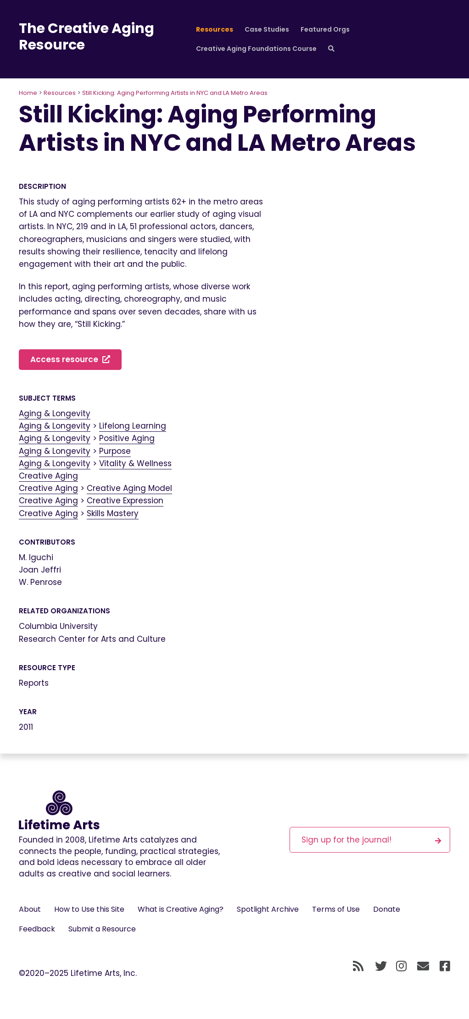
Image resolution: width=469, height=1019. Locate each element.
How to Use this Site (89, 909)
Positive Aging (127, 438)
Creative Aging (48, 475)
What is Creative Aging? (180, 909)
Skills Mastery (113, 513)
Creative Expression (125, 500)
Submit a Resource (102, 929)
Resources (214, 29)
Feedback (37, 929)
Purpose (115, 451)
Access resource (70, 359)
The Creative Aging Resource (86, 37)
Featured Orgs (325, 29)
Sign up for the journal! (371, 839)
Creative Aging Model (129, 488)
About (30, 909)
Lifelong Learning (132, 425)
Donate (386, 909)
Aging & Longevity (54, 413)
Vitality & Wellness (135, 463)
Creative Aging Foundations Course (256, 48)
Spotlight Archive (268, 909)
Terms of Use (336, 909)
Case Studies (267, 29)
